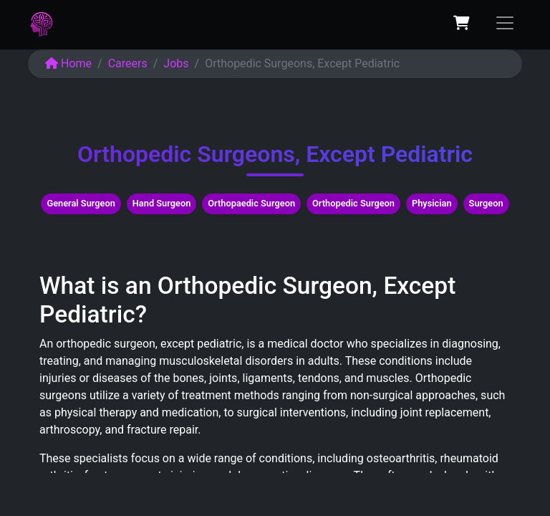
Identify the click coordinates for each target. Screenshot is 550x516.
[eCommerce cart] (461, 23)
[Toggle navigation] (505, 23)
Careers (128, 63)
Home (68, 63)
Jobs (175, 63)
